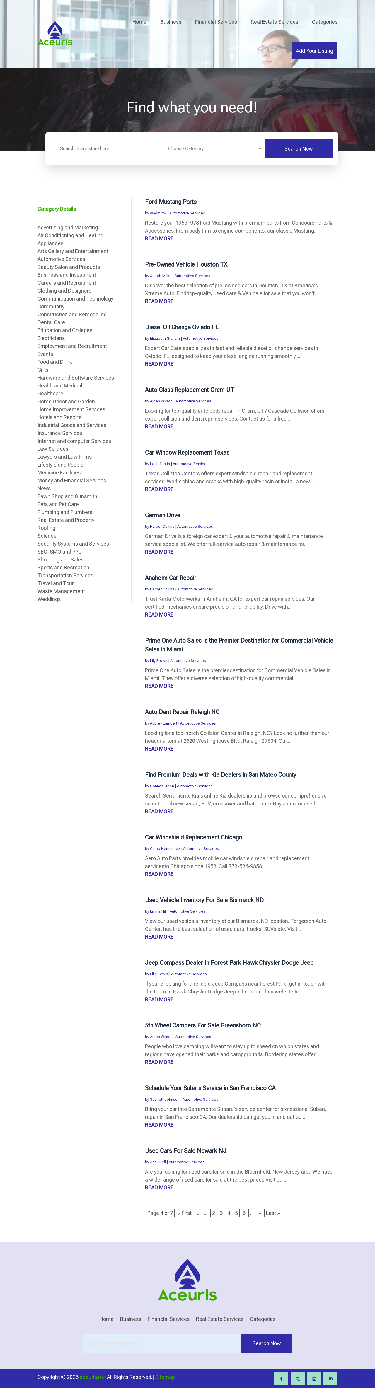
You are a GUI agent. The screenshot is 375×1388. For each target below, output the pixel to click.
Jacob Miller (161, 276)
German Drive (162, 515)
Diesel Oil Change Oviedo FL (182, 327)
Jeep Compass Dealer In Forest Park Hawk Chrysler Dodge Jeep (229, 962)
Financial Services (216, 22)
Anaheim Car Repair (170, 577)
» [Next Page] (259, 1213)
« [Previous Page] (197, 1213)
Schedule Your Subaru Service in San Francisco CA (210, 1088)
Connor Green (162, 786)
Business (170, 22)
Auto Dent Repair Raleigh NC (182, 712)
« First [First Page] (185, 1213)
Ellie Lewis (159, 974)
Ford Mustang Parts (171, 201)
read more (159, 238)
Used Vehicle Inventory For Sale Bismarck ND (204, 900)
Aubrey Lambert (163, 723)
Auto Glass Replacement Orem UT (189, 389)
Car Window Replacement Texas (187, 452)
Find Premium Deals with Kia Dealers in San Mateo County (220, 774)
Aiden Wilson (161, 401)
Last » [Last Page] (273, 1213)
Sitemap (165, 1377)
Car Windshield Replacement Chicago (193, 837)
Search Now (298, 149)
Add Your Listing (314, 51)
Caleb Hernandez (165, 848)
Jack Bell (158, 1162)
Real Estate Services (274, 22)
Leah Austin (160, 464)
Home (139, 22)
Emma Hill (158, 911)
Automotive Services (187, 213)
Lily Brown (158, 660)
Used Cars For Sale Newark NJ (185, 1150)
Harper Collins (162, 526)
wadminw (158, 213)
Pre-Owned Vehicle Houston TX (186, 264)
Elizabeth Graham (165, 338)
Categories (325, 22)
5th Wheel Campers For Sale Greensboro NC (203, 1025)
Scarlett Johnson (165, 1099)
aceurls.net (93, 1377)
